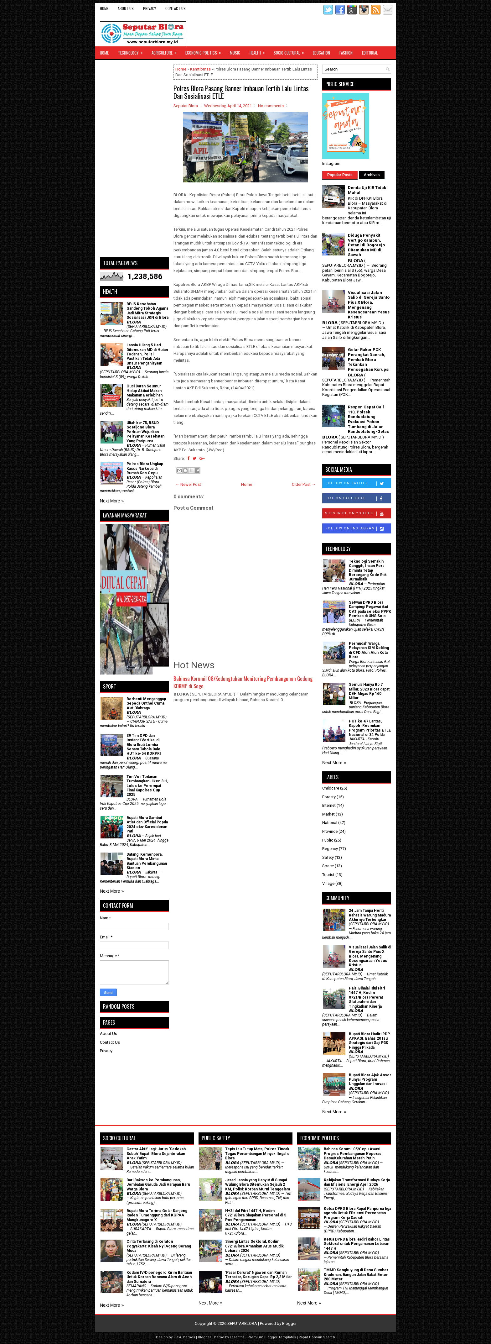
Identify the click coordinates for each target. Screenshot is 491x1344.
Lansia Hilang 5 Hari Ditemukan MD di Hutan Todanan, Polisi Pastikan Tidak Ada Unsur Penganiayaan (147, 354)
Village (328, 883)
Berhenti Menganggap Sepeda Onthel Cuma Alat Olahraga (146, 703)
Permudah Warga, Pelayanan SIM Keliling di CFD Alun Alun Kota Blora (369, 650)
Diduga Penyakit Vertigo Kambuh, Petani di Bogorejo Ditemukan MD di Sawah (366, 245)
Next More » (112, 500)
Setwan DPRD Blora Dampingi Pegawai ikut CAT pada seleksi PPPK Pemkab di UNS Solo (370, 609)
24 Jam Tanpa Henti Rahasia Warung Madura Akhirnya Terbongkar (370, 915)
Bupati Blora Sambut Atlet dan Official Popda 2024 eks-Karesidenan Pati (147, 824)
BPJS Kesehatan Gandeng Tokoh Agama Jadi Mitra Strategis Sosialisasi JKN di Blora (147, 311)
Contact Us (175, 8)
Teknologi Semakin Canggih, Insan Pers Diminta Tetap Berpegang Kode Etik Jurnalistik (368, 570)
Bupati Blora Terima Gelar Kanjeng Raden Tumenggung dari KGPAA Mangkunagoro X (157, 1215)
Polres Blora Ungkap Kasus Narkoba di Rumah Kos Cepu (145, 468)
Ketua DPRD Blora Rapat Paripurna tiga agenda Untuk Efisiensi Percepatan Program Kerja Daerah (357, 1213)
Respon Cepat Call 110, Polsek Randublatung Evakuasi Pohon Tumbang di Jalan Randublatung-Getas (368, 419)
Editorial (370, 53)
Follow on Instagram (358, 529)
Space (328, 866)
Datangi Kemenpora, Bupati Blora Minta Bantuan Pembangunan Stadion (147, 861)
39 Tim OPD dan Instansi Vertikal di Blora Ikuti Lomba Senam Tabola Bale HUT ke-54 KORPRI (144, 744)
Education (321, 53)
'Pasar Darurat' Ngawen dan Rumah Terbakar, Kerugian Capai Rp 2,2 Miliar (258, 1274)
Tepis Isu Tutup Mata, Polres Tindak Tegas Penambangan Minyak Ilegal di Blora (257, 1153)
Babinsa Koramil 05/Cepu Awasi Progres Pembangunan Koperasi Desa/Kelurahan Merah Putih (353, 1153)
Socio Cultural (291, 51)
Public (327, 840)
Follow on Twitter (358, 483)
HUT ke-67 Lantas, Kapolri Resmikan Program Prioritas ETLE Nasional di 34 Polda (370, 728)
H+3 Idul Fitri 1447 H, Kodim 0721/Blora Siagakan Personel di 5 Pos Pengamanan (255, 1215)
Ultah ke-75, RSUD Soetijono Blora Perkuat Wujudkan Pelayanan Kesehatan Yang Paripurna (145, 432)
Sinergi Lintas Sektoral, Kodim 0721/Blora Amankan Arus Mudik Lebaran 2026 (254, 1246)
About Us (126, 8)
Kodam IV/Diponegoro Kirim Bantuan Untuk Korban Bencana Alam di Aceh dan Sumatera (159, 1277)
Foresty (329, 797)
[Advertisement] (134, 159)
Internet (329, 805)
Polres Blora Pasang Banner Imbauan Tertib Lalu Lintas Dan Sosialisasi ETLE (241, 91)
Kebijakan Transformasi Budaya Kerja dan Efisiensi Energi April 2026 (357, 1182)
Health (259, 51)
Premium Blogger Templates (271, 1337)
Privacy (149, 8)
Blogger (289, 1323)
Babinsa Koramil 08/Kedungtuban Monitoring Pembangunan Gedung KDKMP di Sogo (243, 682)
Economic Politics (205, 51)
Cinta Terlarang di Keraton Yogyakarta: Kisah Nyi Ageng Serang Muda (159, 1246)
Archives (372, 175)
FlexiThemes (184, 1337)
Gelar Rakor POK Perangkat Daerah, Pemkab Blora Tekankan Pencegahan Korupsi (369, 359)
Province (330, 831)
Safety (328, 857)
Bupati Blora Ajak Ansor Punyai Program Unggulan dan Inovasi (370, 1079)
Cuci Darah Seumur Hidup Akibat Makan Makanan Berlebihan (145, 390)
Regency (330, 848)
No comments (271, 105)
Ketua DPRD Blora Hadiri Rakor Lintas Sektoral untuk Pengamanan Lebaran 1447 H (357, 1244)
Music (235, 53)
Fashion (346, 53)
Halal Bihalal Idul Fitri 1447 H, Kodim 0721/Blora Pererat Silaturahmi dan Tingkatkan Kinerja (367, 997)
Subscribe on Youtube (358, 514)
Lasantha (237, 1337)
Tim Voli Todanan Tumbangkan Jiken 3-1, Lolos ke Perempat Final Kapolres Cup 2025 (147, 785)
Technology (132, 51)
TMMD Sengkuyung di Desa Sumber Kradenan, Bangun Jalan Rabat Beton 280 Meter (356, 1274)
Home (104, 8)
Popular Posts (340, 175)
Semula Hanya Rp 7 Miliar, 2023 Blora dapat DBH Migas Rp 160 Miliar (369, 691)
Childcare (330, 788)
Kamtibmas (200, 69)
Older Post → (304, 484)
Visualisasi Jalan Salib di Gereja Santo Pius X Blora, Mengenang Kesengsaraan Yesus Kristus (369, 304)
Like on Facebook (358, 498)
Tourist (328, 874)
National (329, 822)
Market (328, 814)
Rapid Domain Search (317, 1337)
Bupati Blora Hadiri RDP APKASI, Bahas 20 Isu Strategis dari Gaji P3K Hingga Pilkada (369, 1041)
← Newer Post (188, 484)
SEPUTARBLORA (242, 1323)
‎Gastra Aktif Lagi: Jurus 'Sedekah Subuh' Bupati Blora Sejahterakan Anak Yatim (156, 1153)
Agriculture (166, 51)
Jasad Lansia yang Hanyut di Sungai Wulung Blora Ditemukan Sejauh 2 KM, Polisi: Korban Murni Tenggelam (257, 1184)
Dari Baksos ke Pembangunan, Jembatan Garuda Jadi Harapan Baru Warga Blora (158, 1184)
